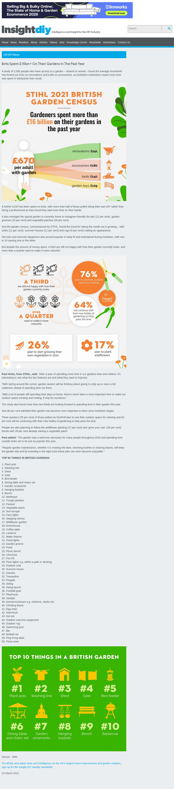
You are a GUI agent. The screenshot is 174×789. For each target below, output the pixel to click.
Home (5, 42)
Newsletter (95, 42)
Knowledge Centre (76, 42)
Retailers (24, 42)
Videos (53, 42)
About (34, 42)
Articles (43, 42)
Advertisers (109, 42)
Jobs (61, 42)
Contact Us (124, 42)
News (13, 42)
